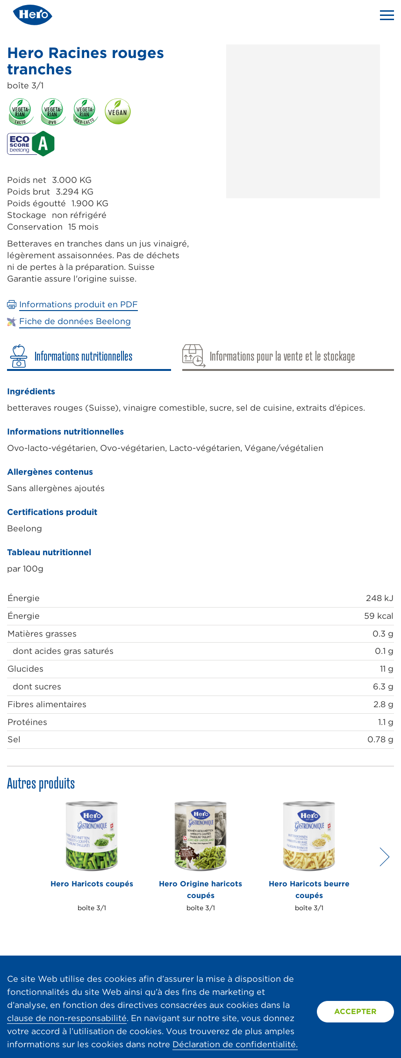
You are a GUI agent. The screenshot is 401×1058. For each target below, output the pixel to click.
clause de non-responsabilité (67, 1018)
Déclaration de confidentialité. (235, 1044)
